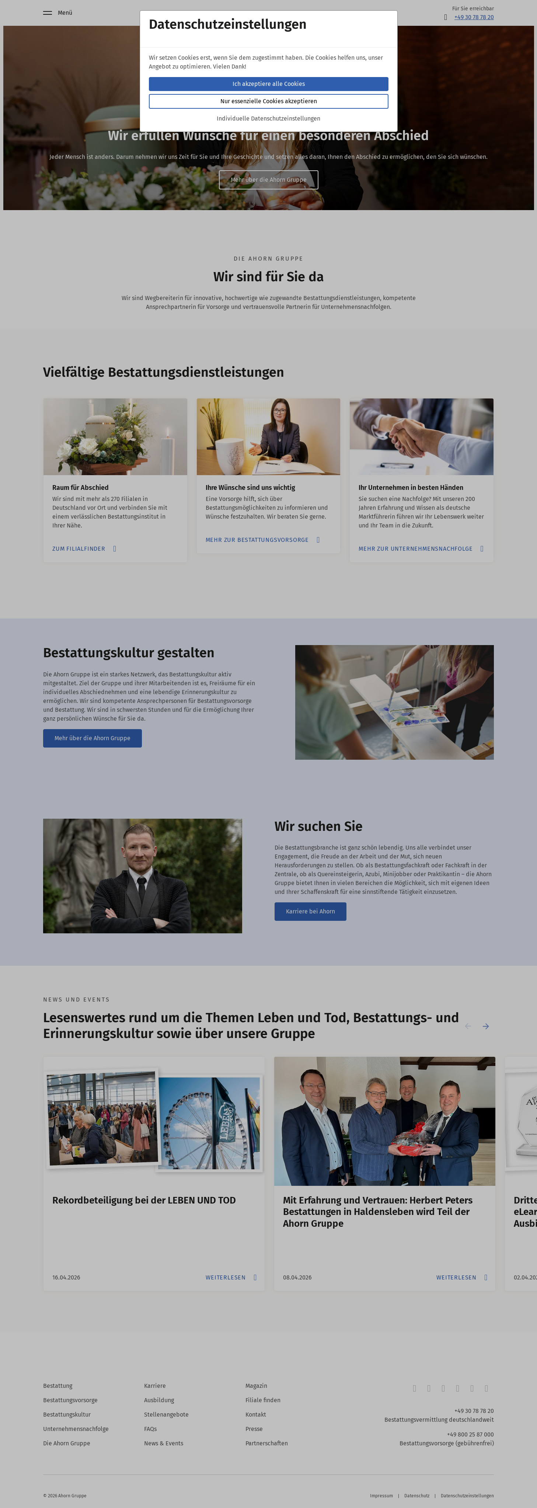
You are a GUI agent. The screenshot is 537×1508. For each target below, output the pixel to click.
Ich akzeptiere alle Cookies (269, 83)
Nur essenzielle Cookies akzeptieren (268, 101)
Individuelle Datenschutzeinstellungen (268, 118)
